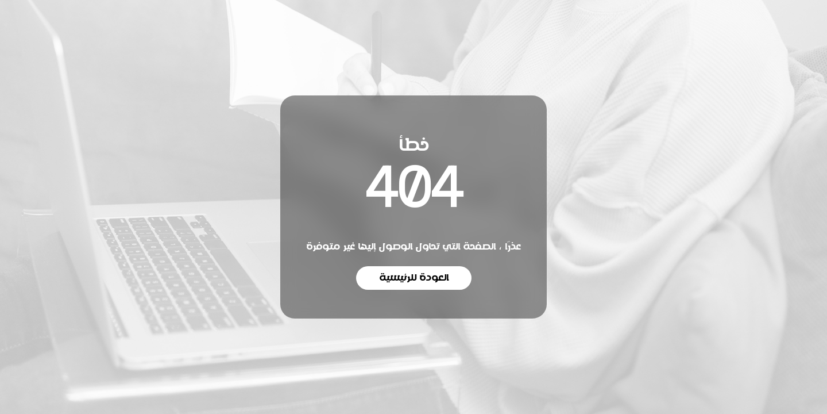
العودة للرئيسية (414, 277)
